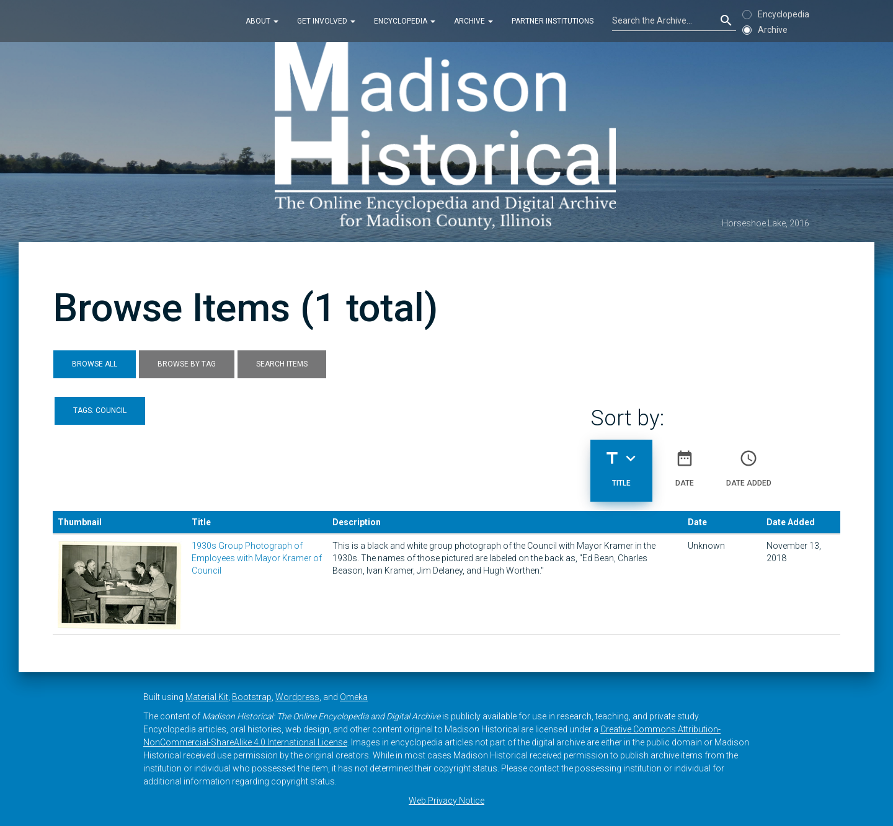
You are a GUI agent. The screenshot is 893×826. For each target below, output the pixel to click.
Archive (473, 21)
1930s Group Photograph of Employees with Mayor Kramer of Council (257, 558)
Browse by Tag (187, 364)
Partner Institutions (552, 21)
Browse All (94, 364)
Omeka (354, 697)
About (262, 21)
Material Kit (206, 697)
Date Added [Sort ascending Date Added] (748, 463)
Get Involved (326, 21)
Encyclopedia (404, 21)
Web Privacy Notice (446, 801)
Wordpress (297, 697)
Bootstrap (252, 697)
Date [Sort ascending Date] (684, 463)
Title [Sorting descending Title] (621, 463)
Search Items (282, 364)
